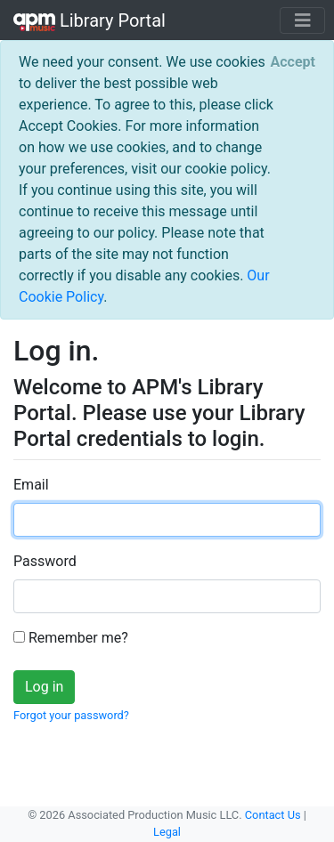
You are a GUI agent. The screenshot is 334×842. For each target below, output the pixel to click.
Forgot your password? (71, 715)
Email (31, 484)
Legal (167, 831)
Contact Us (273, 815)
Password (45, 561)
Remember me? (70, 637)
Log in (44, 686)
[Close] (293, 62)
